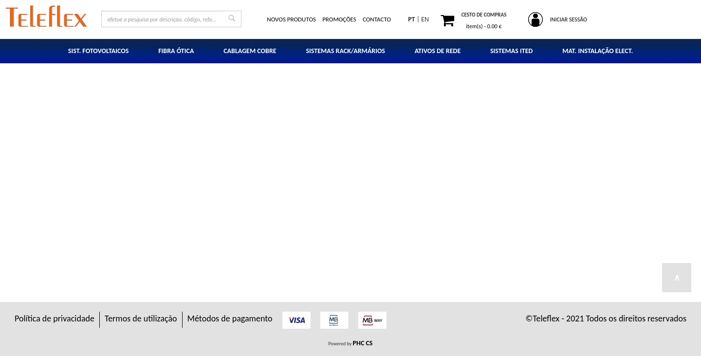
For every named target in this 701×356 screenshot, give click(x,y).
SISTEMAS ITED (511, 51)
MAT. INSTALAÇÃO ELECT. (597, 51)
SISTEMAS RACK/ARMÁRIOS (345, 51)
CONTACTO (377, 19)
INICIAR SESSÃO (568, 19)
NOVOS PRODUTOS (291, 19)
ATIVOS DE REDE (438, 51)
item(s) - (483, 26)
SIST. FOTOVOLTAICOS (98, 51)
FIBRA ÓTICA (176, 51)
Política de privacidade (54, 318)
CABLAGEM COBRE (249, 51)
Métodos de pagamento (230, 318)
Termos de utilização (141, 318)
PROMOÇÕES (339, 19)
